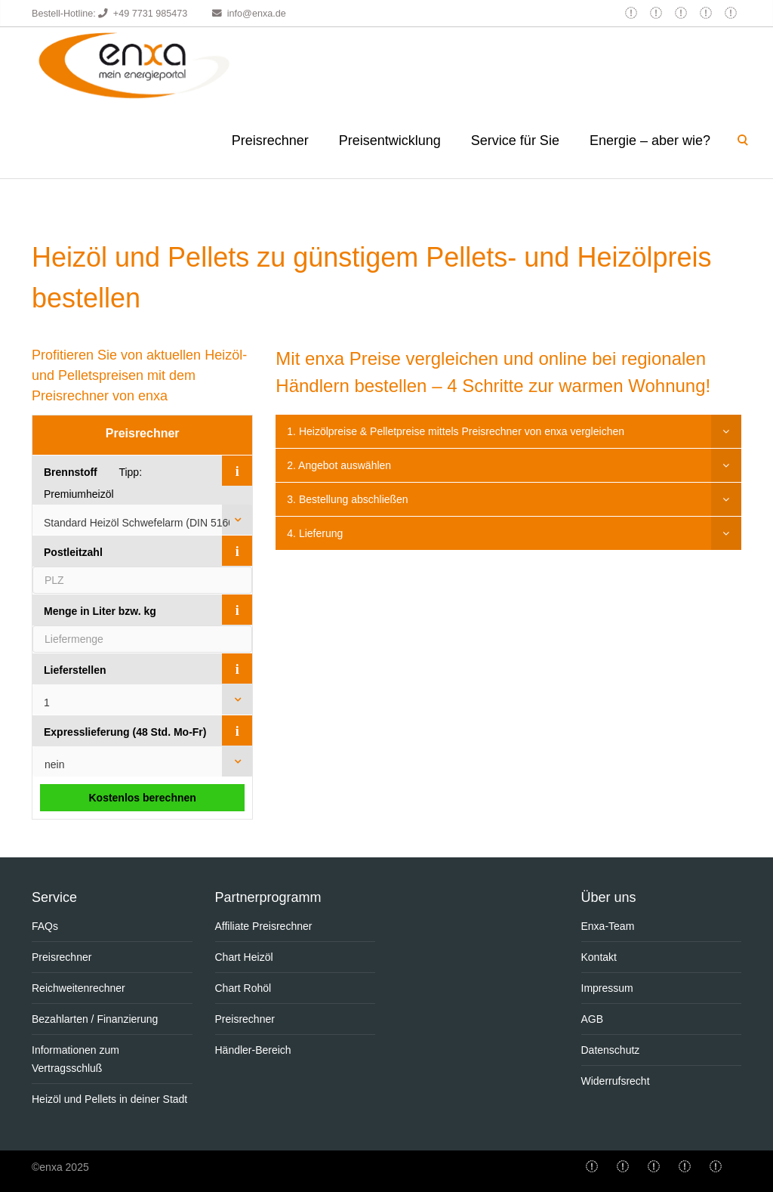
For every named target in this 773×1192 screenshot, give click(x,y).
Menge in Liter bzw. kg (100, 611)
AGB (592, 1019)
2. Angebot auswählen (339, 465)
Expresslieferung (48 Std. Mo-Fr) (125, 732)
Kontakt (599, 957)
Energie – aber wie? (650, 140)
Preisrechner (270, 140)
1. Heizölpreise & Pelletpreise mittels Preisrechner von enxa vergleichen (455, 431)
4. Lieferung (315, 533)
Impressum (607, 988)
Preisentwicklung (390, 140)
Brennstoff (70, 472)
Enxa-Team (608, 926)
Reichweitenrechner (78, 988)
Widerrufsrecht (615, 1081)
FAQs (45, 926)
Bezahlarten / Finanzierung (95, 1019)
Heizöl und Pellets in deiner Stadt (109, 1099)
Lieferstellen (75, 670)
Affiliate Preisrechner (264, 926)
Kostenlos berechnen (142, 798)
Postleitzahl (73, 552)
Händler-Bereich (253, 1050)
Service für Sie (515, 140)
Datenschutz (610, 1050)
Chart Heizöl (244, 957)
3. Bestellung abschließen (347, 499)
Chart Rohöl (243, 988)
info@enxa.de (256, 13)
